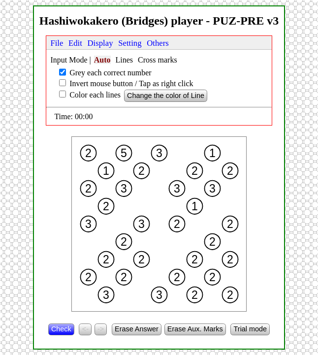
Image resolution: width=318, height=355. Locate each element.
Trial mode (250, 329)
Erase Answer (137, 329)
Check (61, 329)
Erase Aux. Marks (195, 329)
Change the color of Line (165, 95)
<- (85, 329)
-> (100, 329)
